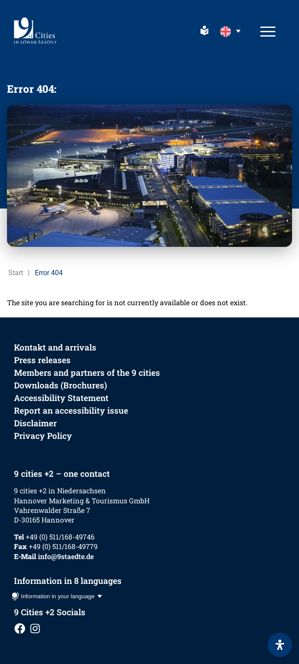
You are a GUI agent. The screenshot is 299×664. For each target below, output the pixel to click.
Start (15, 273)
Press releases (42, 359)
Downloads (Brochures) (60, 385)
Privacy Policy (43, 435)
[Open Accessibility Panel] (280, 645)
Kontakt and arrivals (55, 347)
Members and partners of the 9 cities (87, 372)
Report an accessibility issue (71, 410)
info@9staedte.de (66, 556)
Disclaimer (35, 423)
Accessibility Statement (61, 397)
